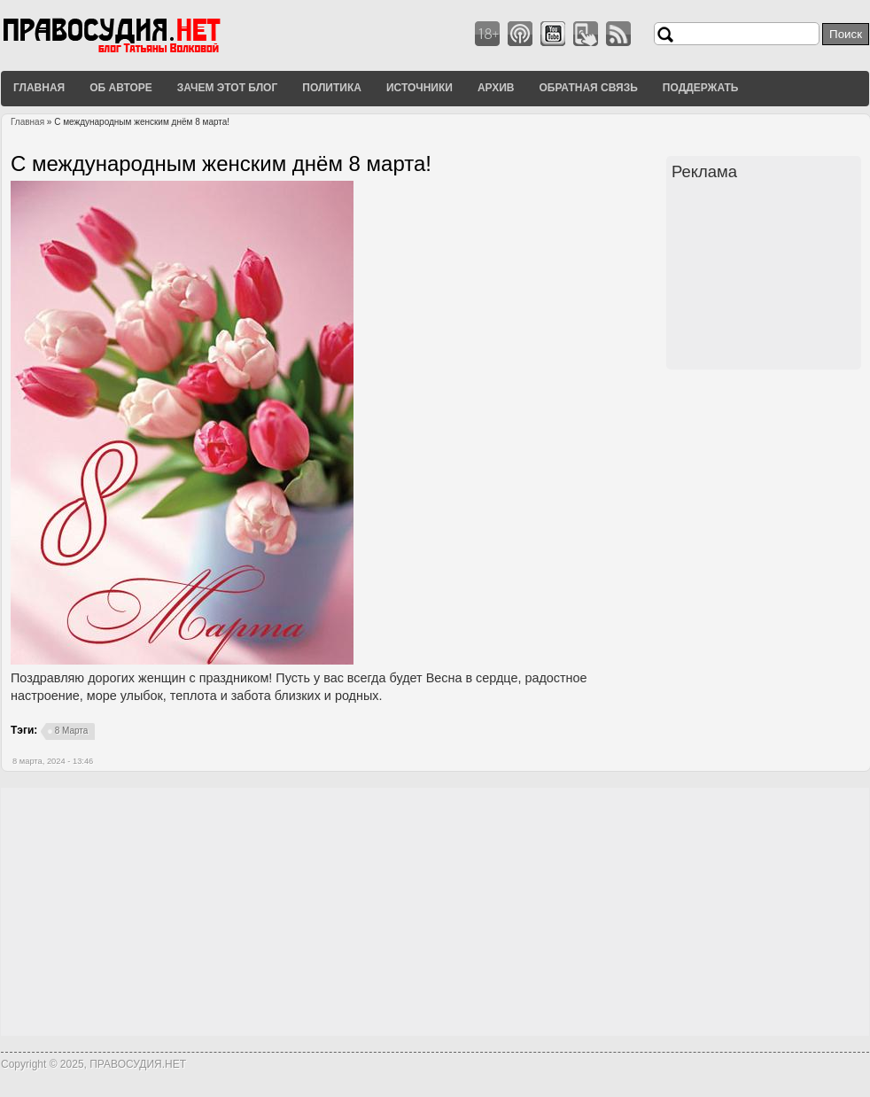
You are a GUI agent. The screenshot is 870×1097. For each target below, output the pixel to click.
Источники (419, 88)
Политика (331, 88)
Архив (496, 88)
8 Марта (72, 730)
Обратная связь (588, 88)
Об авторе (120, 88)
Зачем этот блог (227, 88)
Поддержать (701, 88)
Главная (39, 88)
